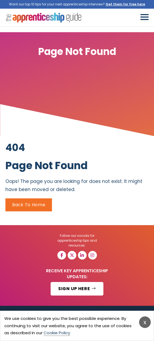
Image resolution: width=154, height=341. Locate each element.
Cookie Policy (57, 333)
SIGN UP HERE (77, 289)
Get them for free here (125, 4)
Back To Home (28, 205)
